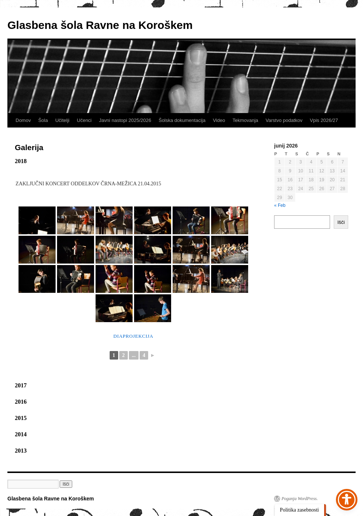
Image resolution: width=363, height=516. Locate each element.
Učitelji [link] (62, 120)
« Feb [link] (280, 205)
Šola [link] (43, 120)
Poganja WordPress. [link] (300, 498)
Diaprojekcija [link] (133, 336)
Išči (341, 222)
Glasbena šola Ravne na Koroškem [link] (100, 25)
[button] (66, 484)
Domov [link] (23, 120)
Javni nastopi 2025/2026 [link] (125, 120)
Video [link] (219, 120)
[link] (37, 220)
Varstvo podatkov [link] (284, 120)
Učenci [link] (84, 120)
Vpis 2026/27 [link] (324, 120)
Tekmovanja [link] (245, 120)
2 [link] (123, 355)
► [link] (152, 355)
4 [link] (144, 355)
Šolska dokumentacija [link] (182, 120)
